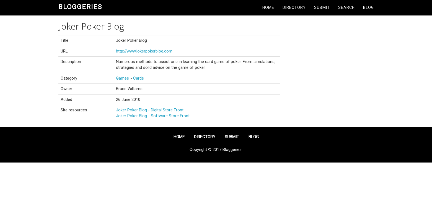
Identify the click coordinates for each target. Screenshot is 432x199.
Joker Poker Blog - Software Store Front (153, 115)
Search (346, 7)
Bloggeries (80, 7)
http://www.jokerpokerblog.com (144, 51)
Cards (138, 78)
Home (268, 7)
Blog (368, 7)
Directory (294, 7)
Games (122, 78)
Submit (322, 7)
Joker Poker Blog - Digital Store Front (149, 110)
